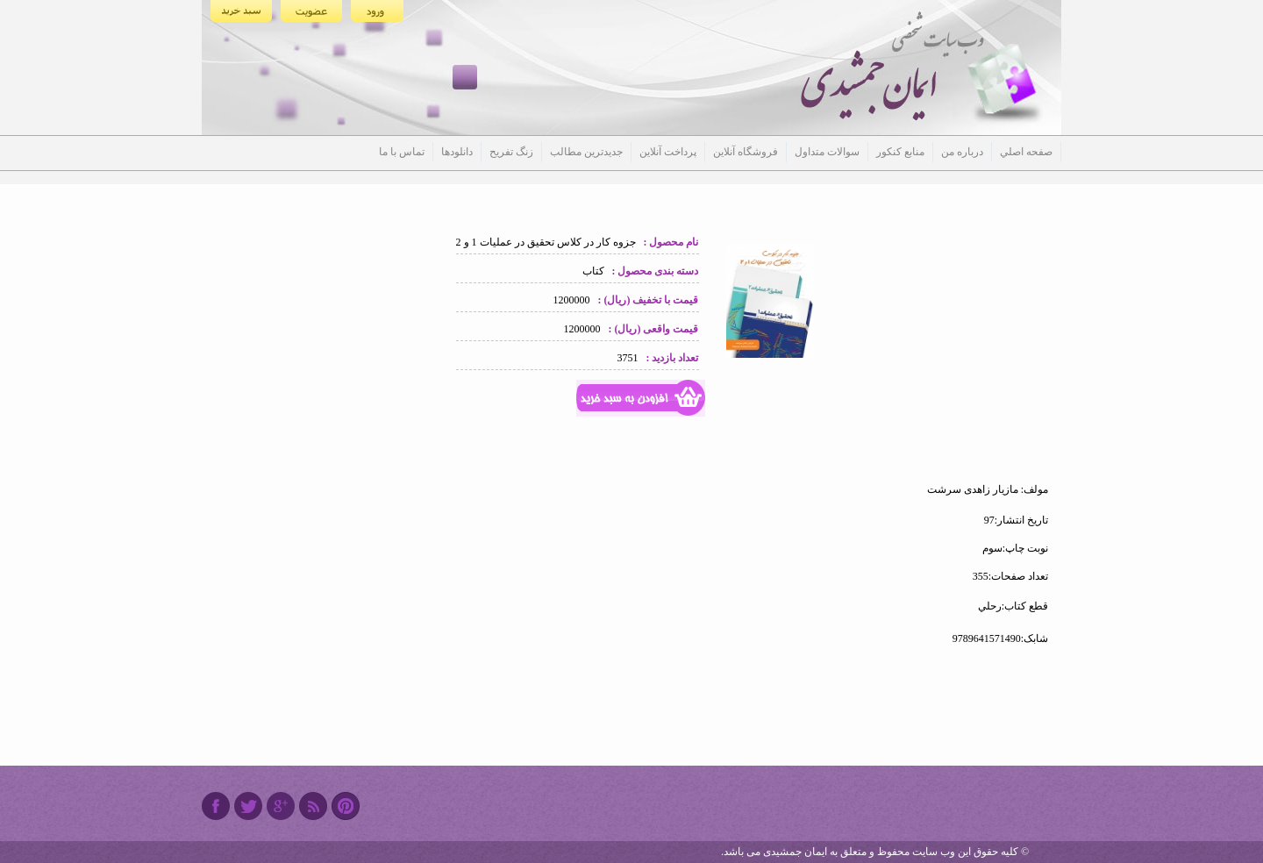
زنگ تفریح (511, 152)
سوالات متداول (827, 152)
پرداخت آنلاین (667, 152)
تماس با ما (402, 152)
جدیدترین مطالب (586, 152)
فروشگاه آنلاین (745, 152)
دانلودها (457, 152)
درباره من (962, 152)
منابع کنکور (900, 152)
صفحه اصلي (1026, 152)
